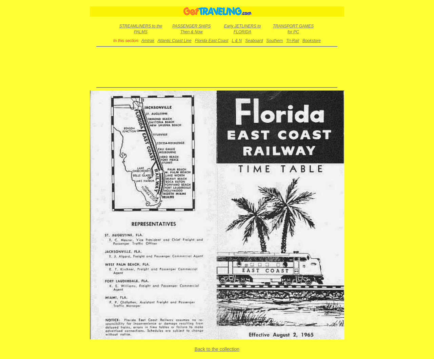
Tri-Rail (292, 40)
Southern (274, 40)
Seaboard (254, 40)
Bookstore (311, 40)
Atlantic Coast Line (175, 40)
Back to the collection (217, 349)
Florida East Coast (212, 40)
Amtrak (147, 40)
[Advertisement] (217, 67)
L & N (237, 40)
